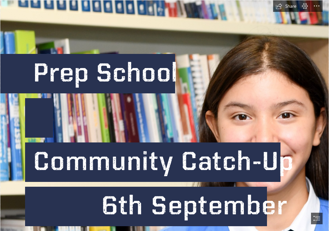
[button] (286, 6)
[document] (164, 115)
